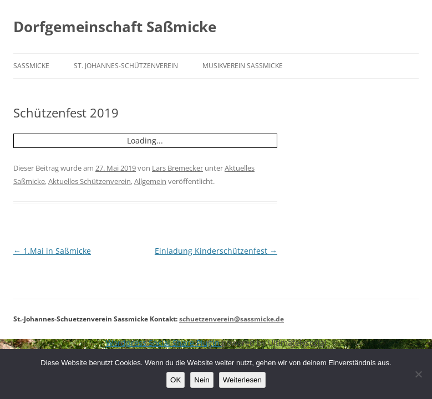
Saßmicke (31, 65)
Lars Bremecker (177, 168)
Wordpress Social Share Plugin (164, 342)
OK (175, 380)
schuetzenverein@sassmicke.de (231, 319)
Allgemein (150, 181)
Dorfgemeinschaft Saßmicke (114, 27)
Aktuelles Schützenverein (89, 181)
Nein (201, 380)
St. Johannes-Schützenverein (126, 65)
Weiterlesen (242, 380)
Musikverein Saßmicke (242, 65)
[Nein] (418, 374)
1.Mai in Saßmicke (52, 250)
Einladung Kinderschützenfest (216, 250)
